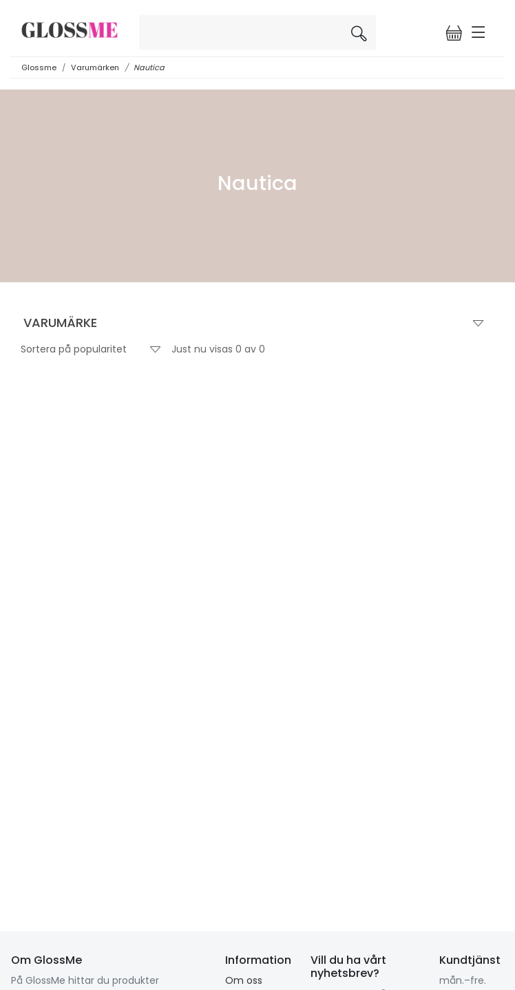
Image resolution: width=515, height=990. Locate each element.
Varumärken (95, 67)
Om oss (243, 980)
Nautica (149, 67)
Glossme (38, 67)
